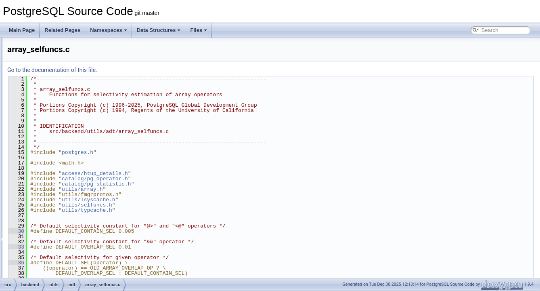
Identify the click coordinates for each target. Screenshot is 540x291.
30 (117, 231)
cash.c (59, 242)
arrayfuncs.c (65, 188)
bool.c (58, 224)
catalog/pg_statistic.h (197, 184)
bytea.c (60, 233)
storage (48, 81)
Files (198, 30)
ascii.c (59, 215)
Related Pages (62, 30)
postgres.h (178, 152)
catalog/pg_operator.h (196, 178)
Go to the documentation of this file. (153, 70)
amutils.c (61, 144)
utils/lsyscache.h (189, 199)
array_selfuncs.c (70, 161)
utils (44, 108)
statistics (49, 73)
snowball (49, 64)
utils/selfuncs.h (188, 205)
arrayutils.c (64, 206)
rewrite (47, 55)
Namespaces (108, 30)
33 (117, 247)
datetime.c (63, 277)
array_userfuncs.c (71, 179)
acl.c (57, 135)
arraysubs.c (64, 197)
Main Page (22, 30)
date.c (59, 268)
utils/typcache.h (188, 210)
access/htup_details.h (196, 173)
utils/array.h (183, 189)
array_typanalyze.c (72, 170)
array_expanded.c (71, 153)
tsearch (47, 99)
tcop (44, 90)
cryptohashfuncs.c (72, 259)
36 (117, 262)
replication (51, 46)
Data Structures (159, 30)
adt (49, 126)
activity (53, 117)
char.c (58, 250)
